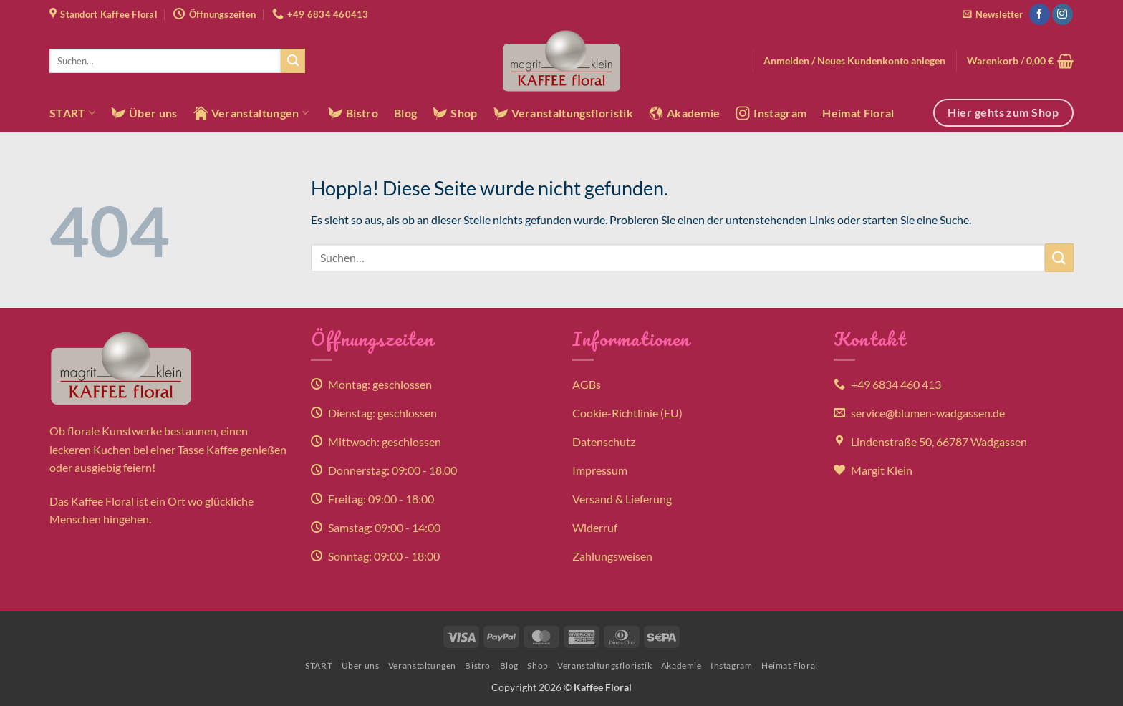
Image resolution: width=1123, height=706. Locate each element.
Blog (405, 113)
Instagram (771, 113)
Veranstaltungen (251, 113)
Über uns (144, 113)
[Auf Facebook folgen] (1039, 14)
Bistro (353, 113)
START (72, 113)
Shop (455, 113)
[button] (993, 14)
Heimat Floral (858, 113)
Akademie (684, 113)
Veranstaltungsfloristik (563, 113)
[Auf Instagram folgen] (1062, 14)
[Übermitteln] (293, 61)
